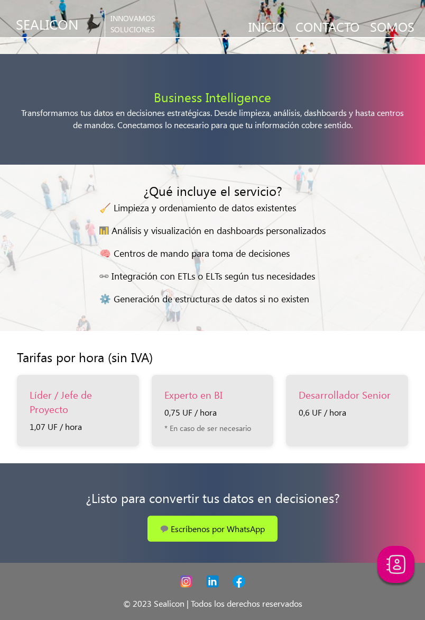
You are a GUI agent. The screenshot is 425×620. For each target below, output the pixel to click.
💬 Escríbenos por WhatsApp (212, 528)
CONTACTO (327, 25)
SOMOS (392, 25)
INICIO (266, 25)
